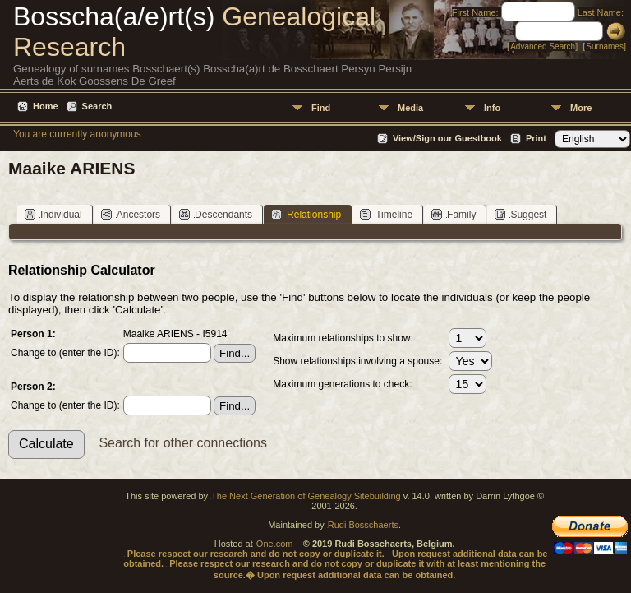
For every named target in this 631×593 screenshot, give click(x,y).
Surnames (605, 46)
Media (410, 108)
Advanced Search (542, 46)
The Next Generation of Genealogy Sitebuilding (306, 496)
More (581, 108)
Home (45, 106)
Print (536, 138)
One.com (274, 544)
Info (492, 108)
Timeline (386, 214)
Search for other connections (183, 443)
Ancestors (130, 214)
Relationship (306, 214)
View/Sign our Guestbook (447, 138)
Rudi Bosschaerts (363, 525)
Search (97, 106)
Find (320, 108)
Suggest (520, 214)
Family (453, 214)
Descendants (215, 214)
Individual (53, 214)
